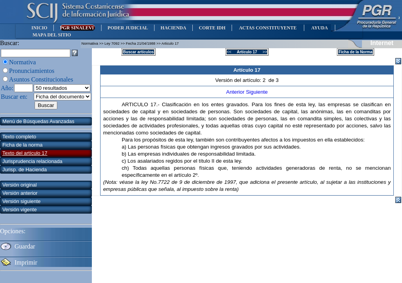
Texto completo (19, 137)
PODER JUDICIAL (128, 28)
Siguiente (257, 92)
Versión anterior (20, 193)
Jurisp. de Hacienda (24, 169)
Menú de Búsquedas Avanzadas (38, 121)
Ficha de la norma (22, 145)
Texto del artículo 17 (25, 153)
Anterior (236, 92)
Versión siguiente (21, 201)
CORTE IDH (212, 28)
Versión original (19, 185)
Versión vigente (19, 209)
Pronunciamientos (32, 70)
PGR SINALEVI (77, 28)
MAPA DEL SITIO (51, 35)
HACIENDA (173, 28)
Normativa (22, 62)
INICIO (39, 28)
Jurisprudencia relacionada (32, 161)
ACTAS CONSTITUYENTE (268, 28)
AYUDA (319, 28)
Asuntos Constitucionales (41, 79)
